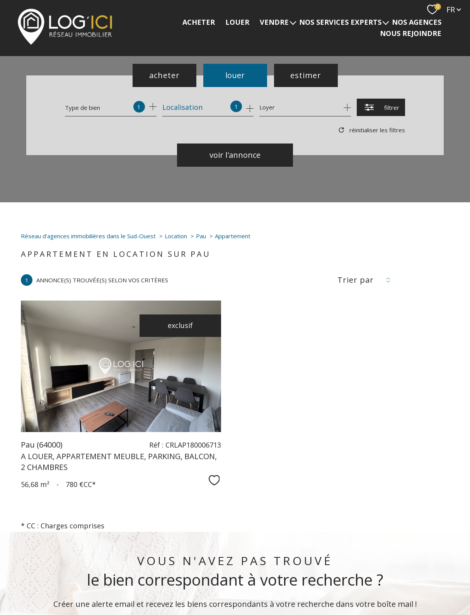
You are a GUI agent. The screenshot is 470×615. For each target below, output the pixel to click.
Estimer (305, 75)
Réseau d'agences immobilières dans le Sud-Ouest (88, 236)
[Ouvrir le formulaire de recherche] (381, 107)
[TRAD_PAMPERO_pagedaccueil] (65, 43)
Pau (201, 236)
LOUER (237, 22)
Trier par (355, 280)
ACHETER (198, 22)
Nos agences (416, 22)
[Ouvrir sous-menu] (292, 22)
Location (176, 236)
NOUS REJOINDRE (410, 33)
